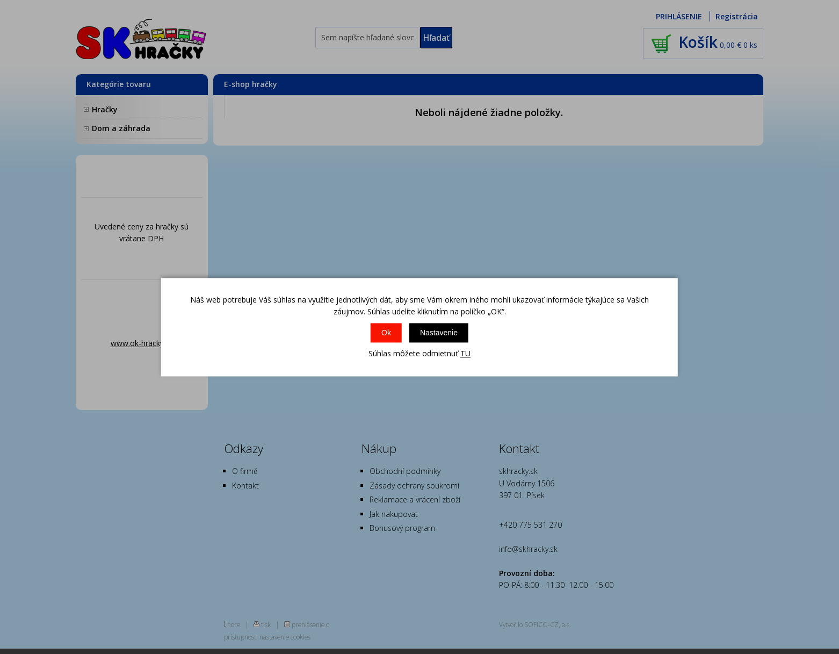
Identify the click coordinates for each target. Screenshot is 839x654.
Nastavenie (439, 333)
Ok (386, 333)
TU (465, 354)
